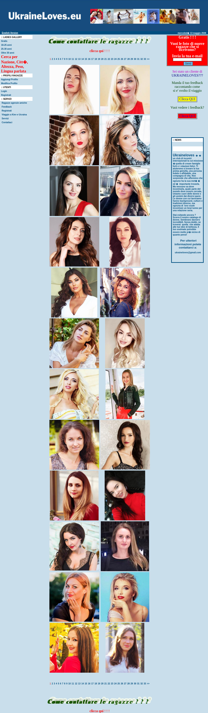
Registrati (6, 95)
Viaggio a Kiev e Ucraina (14, 114)
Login (4, 91)
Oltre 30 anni (7, 53)
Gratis (4, 41)
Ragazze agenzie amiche (14, 103)
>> (148, 59)
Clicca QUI (187, 99)
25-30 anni (6, 49)
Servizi (5, 118)
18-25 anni (6, 45)
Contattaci (7, 122)
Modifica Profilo (9, 83)
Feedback (6, 107)
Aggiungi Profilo (9, 79)
